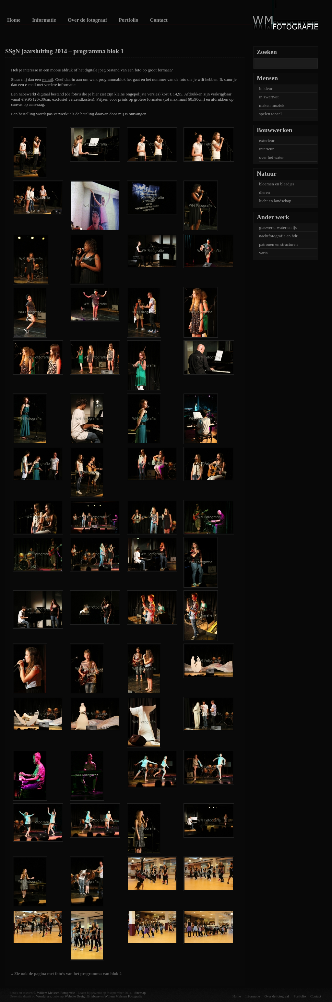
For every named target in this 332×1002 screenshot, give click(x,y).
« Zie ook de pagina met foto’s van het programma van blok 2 (66, 973)
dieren (264, 192)
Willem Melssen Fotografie (56, 993)
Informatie (44, 20)
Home (13, 20)
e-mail (47, 79)
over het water (271, 157)
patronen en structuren (278, 244)
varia (263, 252)
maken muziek (271, 105)
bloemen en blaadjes (276, 184)
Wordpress (43, 996)
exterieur (266, 140)
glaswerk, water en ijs (278, 227)
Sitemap (140, 993)
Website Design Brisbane (82, 996)
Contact (159, 20)
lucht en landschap (275, 200)
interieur (266, 148)
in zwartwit (269, 96)
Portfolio (128, 20)
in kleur (265, 88)
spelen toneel (270, 113)
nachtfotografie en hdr (278, 235)
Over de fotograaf (87, 20)
